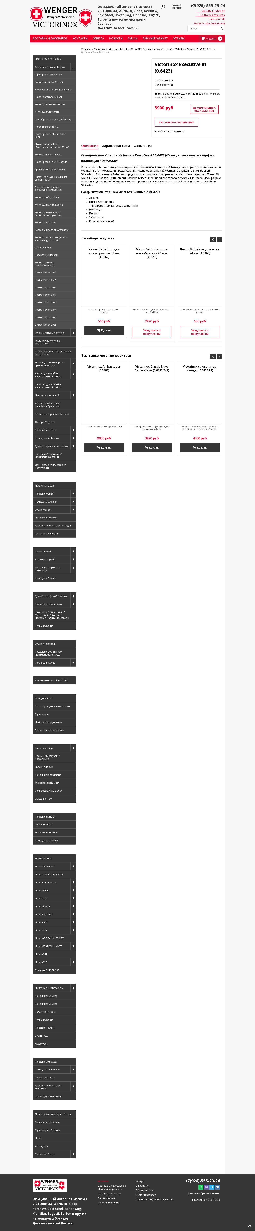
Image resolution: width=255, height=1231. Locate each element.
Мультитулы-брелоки (47, 1130)
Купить (104, 330)
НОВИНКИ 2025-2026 (48, 59)
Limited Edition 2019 (45, 280)
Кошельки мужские (46, 995)
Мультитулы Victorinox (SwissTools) (48, 342)
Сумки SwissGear (44, 1077)
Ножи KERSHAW (44, 866)
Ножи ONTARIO (44, 914)
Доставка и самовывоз (50, 38)
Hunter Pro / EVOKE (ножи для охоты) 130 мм (51, 178)
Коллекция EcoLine (45, 222)
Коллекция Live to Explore (49, 204)
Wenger (140, 1181)
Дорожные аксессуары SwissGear (48, 1087)
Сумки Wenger (43, 509)
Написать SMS (216, 19)
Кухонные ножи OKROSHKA (51, 680)
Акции (132, 38)
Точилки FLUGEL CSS (47, 970)
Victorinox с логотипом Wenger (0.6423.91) (200, 368)
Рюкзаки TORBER (45, 816)
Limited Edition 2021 (45, 287)
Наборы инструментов (48, 722)
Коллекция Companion (47, 111)
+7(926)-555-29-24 (207, 5)
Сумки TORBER (44, 824)
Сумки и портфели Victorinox (51, 446)
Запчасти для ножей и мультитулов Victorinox (48, 386)
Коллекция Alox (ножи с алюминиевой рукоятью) (48, 214)
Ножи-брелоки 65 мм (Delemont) (53, 119)
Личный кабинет (155, 38)
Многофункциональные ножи (52, 706)
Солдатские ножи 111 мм (49, 82)
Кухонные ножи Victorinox (50, 332)
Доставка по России (109, 1193)
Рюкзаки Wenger (44, 493)
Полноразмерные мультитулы (53, 1114)
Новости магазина (108, 1202)
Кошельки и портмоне (48, 774)
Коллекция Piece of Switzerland (52, 229)
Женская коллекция (46, 533)
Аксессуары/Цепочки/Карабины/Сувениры (47, 404)
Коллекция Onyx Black (47, 197)
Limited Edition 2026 (45, 324)
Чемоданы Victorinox (47, 438)
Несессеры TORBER (47, 832)
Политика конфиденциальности (155, 1199)
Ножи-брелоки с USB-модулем (52, 161)
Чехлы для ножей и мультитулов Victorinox (48, 375)
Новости (116, 38)
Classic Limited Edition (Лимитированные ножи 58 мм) (52, 146)
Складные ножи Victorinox (50, 67)
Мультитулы (42, 714)
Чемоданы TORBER (46, 840)
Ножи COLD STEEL (46, 882)
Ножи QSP (41, 962)
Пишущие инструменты (49, 987)
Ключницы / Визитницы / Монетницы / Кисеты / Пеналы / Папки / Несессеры (52, 614)
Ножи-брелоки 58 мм (46, 126)
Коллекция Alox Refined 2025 (50, 104)
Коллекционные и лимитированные (44, 264)
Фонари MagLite (44, 422)
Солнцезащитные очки (48, 790)
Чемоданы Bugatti (45, 578)
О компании (142, 1185)
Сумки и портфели (45, 643)
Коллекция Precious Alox (48, 154)
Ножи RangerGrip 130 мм (48, 96)
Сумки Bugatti (43, 551)
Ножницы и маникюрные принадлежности (49, 364)
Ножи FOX (41, 930)
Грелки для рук (44, 766)
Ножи (38, 1138)
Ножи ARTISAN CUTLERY (49, 938)
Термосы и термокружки (49, 730)
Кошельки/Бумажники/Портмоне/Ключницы (48, 653)
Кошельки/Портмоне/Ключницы (48, 569)
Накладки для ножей (47, 395)
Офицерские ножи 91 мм (48, 74)
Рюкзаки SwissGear (46, 1061)
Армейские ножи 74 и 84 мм (50, 169)
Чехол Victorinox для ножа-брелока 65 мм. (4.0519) (152, 253)
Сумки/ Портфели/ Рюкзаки (51, 596)
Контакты (80, 38)
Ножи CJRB (41, 954)
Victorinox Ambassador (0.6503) (103, 368)
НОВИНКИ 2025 (44, 485)
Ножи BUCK (42, 890)
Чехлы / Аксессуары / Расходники (47, 757)
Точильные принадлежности (52, 414)
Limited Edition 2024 (45, 309)
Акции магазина (107, 1198)
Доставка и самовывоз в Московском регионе (112, 1187)
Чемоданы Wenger (46, 501)
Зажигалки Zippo (44, 747)
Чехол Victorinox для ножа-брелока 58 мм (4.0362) (104, 253)
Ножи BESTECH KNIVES (48, 946)
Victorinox (99, 49)
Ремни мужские (44, 625)
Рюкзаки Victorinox (46, 430)
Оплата (98, 38)
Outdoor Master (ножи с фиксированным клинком (49, 188)
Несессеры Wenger (46, 517)
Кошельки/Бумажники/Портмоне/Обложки (48, 455)
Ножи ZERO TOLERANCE (49, 874)
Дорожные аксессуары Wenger (53, 525)
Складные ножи (44, 698)
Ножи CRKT (42, 922)
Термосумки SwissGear (48, 1096)
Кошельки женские (46, 1003)
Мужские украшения (47, 782)
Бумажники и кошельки (48, 604)
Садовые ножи (43, 247)
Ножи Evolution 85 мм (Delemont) (53, 89)
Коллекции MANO (45, 662)
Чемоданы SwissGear (47, 1069)
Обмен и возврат (146, 1194)
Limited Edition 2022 (45, 294)
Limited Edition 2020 (45, 272)
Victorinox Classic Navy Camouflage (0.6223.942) (152, 368)
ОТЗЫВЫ (179, 38)
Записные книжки (45, 1011)
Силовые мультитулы (47, 1122)
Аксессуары (41, 1043)
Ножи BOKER (43, 906)
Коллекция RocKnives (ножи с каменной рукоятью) (51, 239)
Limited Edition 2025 (45, 317)
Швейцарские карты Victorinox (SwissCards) (53, 353)
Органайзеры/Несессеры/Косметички (50, 466)
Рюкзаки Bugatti (44, 559)
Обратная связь (145, 1190)
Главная (86, 49)
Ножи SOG (41, 898)
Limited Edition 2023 (45, 302)
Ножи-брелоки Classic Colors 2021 (50, 135)
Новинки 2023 (43, 858)
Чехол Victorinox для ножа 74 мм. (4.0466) (200, 251)
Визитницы (41, 1035)
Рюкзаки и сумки (44, 1027)
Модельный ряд (44, 1154)
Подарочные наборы (46, 254)
